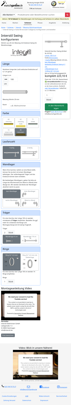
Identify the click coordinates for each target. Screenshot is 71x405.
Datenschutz (26, 400)
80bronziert (20, 132)
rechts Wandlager (11, 202)
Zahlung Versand (9, 400)
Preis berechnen (8, 335)
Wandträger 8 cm (11, 238)
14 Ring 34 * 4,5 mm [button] (52, 71)
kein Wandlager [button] (50, 62)
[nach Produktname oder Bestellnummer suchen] (40, 15)
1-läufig (11, 151)
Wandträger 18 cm (30, 238)
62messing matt (20, 122)
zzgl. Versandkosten (52, 88)
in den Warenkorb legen (56, 107)
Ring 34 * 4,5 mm (11, 258)
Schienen (10, 27)
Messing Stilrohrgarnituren (32, 27)
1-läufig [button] (47, 60)
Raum (5, 105)
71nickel (33, 121)
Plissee (40, 23)
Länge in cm (7, 75)
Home (4, 23)
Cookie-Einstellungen (9, 396)
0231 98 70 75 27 (36, 5)
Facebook (44, 386)
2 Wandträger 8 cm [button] (51, 69)
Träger (5, 229)
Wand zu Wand (30, 202)
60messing (8, 121)
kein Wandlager (11, 193)
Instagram (62, 386)
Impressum (44, 400)
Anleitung (65, 23)
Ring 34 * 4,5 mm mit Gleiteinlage (30, 259)
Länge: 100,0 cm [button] (50, 56)
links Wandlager (30, 193)
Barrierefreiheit (61, 396)
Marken (15, 23)
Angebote (52, 23)
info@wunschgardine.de (28, 388)
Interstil (18, 27)
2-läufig (30, 151)
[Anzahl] (49, 95)
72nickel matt (8, 132)
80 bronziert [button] (53, 58)
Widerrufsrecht (44, 396)
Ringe (5, 278)
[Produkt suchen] (67, 15)
